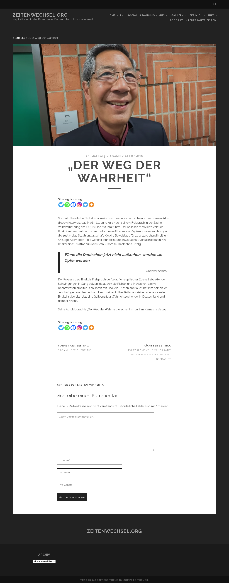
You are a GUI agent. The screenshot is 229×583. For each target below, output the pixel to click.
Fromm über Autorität (74, 349)
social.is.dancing (141, 15)
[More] (91, 203)
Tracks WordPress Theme (99, 579)
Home (112, 15)
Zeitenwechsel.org (40, 15)
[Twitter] (85, 203)
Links (211, 15)
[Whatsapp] (67, 203)
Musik (163, 15)
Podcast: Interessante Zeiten (193, 19)
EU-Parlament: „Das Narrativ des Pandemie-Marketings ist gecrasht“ (149, 353)
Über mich (195, 15)
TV (122, 15)
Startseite (19, 36)
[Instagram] (79, 203)
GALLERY (177, 15)
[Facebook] (73, 203)
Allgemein (134, 155)
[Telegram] (61, 203)
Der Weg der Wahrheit (102, 308)
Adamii (115, 155)
